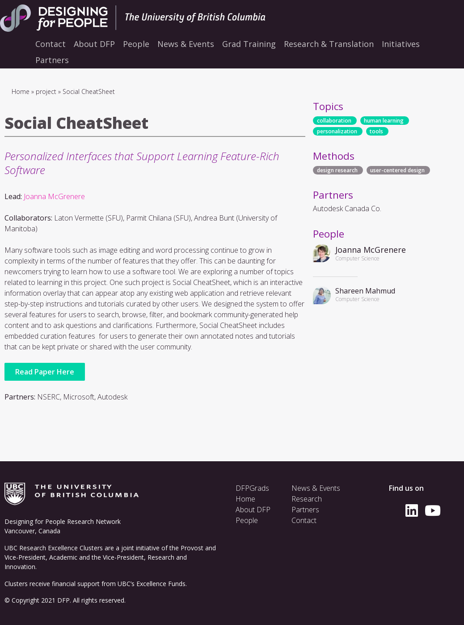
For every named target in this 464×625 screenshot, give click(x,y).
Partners (305, 509)
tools (376, 131)
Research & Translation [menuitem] (329, 43)
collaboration (334, 120)
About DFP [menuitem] (94, 43)
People (247, 520)
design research (337, 170)
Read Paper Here (44, 372)
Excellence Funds (161, 583)
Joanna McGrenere (54, 196)
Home (21, 91)
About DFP (253, 509)
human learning (384, 120)
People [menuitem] (136, 43)
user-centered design (397, 170)
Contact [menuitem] (50, 43)
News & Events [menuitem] (185, 43)
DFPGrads (252, 488)
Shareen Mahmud (365, 291)
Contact (303, 520)
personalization (337, 131)
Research (306, 499)
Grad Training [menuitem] (249, 43)
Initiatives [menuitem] (401, 43)
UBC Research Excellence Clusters (53, 548)
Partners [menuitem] (52, 60)
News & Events (315, 488)
